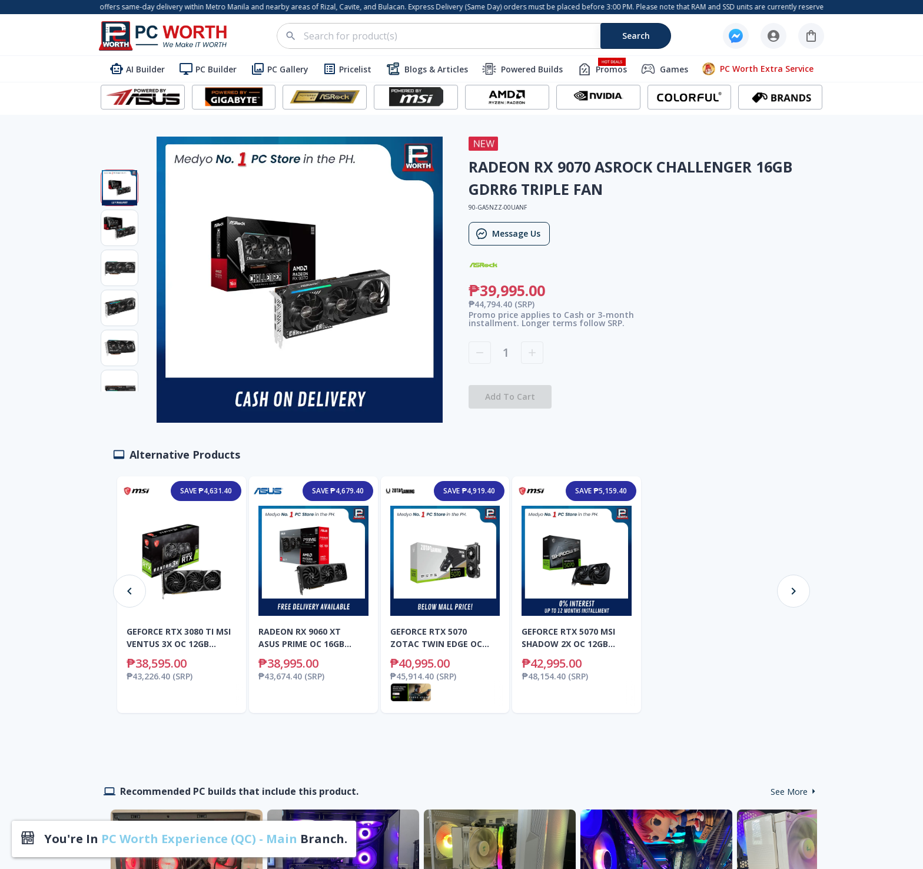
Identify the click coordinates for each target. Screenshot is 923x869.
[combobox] (480, 36)
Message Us (509, 234)
